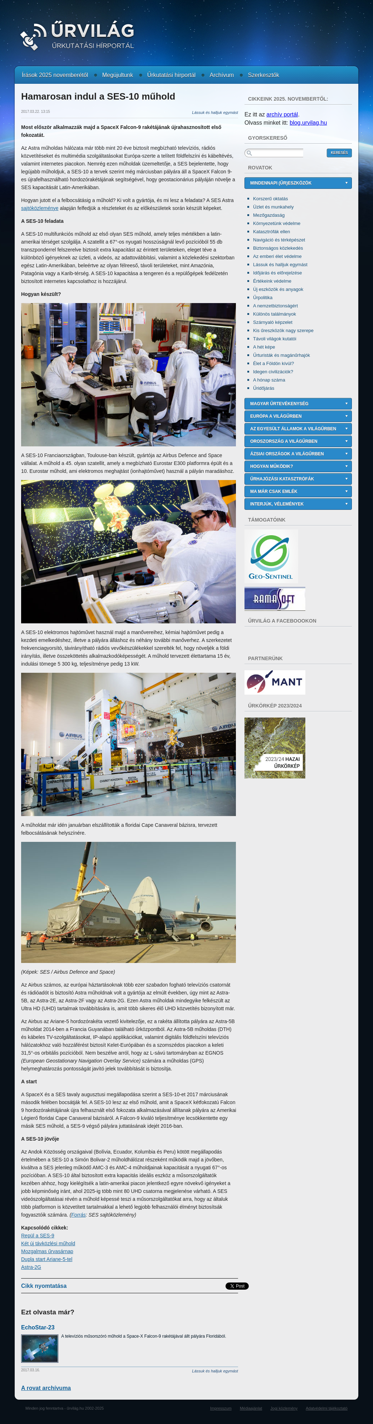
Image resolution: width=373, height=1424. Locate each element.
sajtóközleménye (39, 208)
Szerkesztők (263, 75)
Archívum (222, 75)
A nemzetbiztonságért (275, 305)
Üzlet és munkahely (273, 207)
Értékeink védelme (272, 281)
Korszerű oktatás (270, 198)
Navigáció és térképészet (279, 240)
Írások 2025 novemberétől (55, 75)
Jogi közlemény (283, 1408)
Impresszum (221, 1408)
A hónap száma (269, 380)
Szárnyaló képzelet (272, 322)
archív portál (282, 114)
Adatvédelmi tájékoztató (327, 1408)
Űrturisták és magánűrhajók (281, 355)
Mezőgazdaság (269, 215)
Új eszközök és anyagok (278, 289)
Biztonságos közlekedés (278, 248)
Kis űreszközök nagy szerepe (283, 330)
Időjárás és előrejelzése (277, 272)
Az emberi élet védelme (277, 256)
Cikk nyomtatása (44, 1286)
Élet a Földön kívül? (273, 363)
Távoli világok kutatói (274, 338)
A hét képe (264, 347)
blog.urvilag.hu (308, 123)
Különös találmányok (274, 314)
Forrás (78, 1215)
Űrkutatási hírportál (171, 75)
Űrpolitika (262, 297)
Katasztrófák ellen (271, 231)
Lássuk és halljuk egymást (280, 264)
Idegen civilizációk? (273, 371)
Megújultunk (117, 75)
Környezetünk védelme (276, 223)
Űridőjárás (263, 388)
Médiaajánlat (251, 1408)
